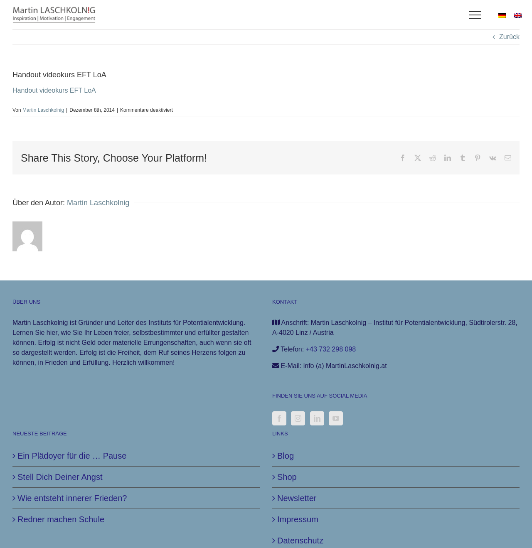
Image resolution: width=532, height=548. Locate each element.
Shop (287, 477)
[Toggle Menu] (475, 15)
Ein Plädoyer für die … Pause (71, 455)
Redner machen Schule (60, 519)
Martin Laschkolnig (43, 110)
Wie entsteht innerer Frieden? (72, 498)
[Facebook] (279, 418)
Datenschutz (300, 540)
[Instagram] (298, 418)
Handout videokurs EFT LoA (54, 90)
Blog (285, 455)
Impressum (297, 519)
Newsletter (296, 498)
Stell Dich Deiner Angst (60, 477)
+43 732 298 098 (331, 349)
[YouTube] (336, 418)
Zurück (509, 36)
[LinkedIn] (317, 418)
